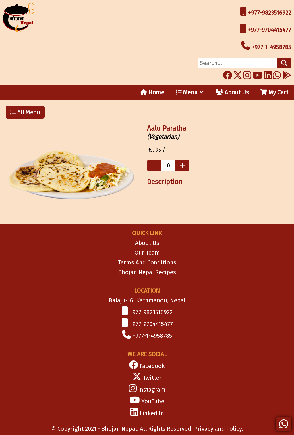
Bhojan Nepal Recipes (147, 272)
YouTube (152, 401)
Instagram (151, 389)
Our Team (147, 252)
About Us (232, 92)
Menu (190, 92)
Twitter (152, 377)
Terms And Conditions (147, 262)
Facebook (152, 365)
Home (152, 92)
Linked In (152, 413)
